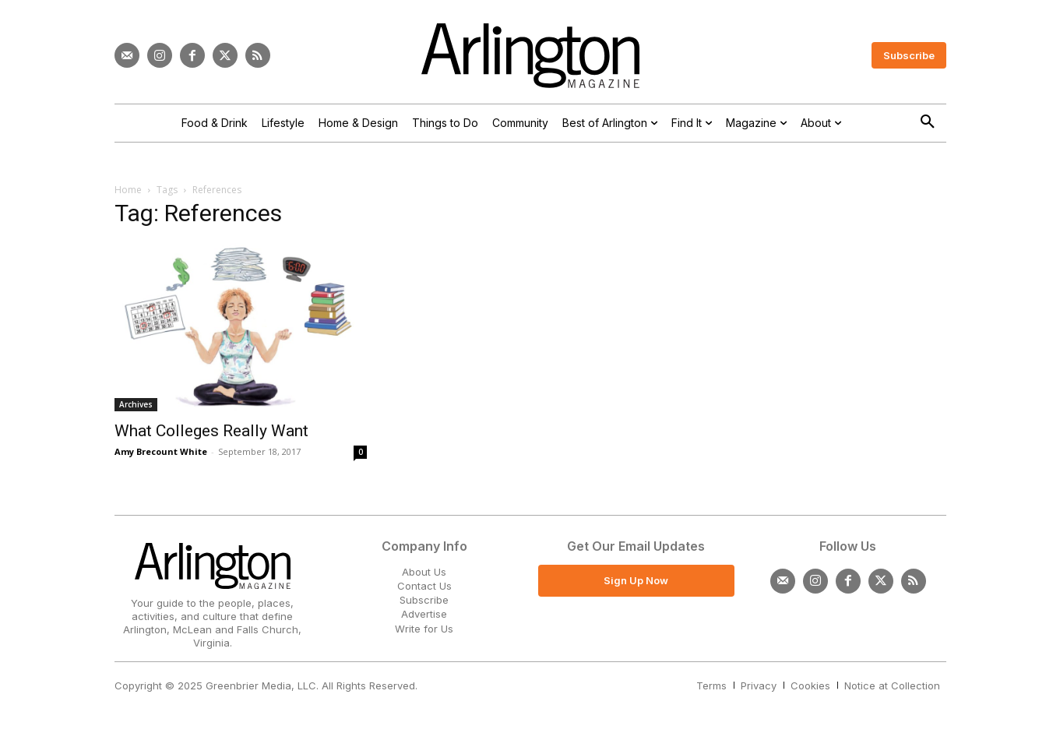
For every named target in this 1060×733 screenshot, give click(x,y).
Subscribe (424, 600)
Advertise (424, 614)
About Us (424, 572)
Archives (136, 404)
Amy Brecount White (160, 451)
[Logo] (530, 55)
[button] (927, 122)
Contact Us (424, 586)
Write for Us (424, 628)
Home (128, 189)
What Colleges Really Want (211, 430)
